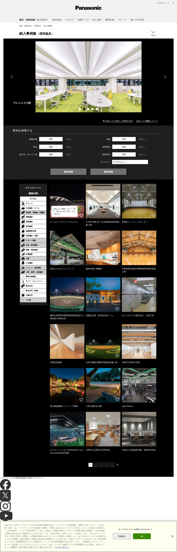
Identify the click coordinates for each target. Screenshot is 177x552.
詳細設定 (122, 536)
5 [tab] (97, 109)
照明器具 (37, 26)
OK (142, 536)
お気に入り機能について (147, 121)
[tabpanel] (88, 76)
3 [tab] (88, 109)
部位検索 (108, 171)
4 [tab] (92, 109)
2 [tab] (84, 109)
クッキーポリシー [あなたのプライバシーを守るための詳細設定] (62, 547)
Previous (11, 77)
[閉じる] (172, 536)
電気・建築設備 (25, 26)
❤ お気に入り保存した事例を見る (118, 121)
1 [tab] (80, 109)
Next (165, 77)
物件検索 (68, 171)
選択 (51, 139)
